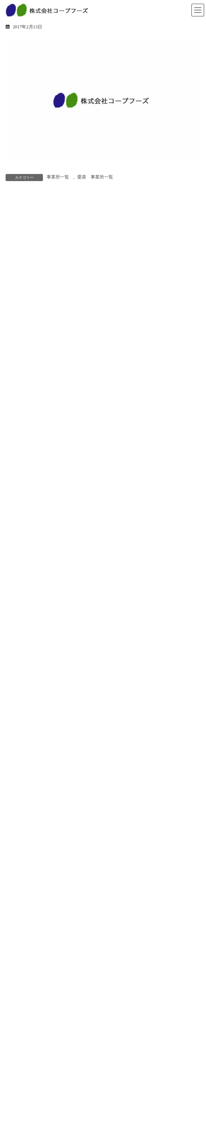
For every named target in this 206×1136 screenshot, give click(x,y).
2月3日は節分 (57, 524)
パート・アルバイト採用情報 (39, 1021)
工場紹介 (19, 883)
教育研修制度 (23, 1047)
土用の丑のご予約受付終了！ (76, 482)
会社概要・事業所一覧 (32, 972)
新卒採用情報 (23, 1008)
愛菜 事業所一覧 (95, 177)
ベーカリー (21, 795)
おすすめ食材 (57, 566)
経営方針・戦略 (25, 946)
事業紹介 (19, 845)
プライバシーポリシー (32, 1096)
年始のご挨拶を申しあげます (76, 608)
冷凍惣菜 (19, 808)
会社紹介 (19, 1034)
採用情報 (19, 995)
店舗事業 (19, 857)
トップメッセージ (28, 933)
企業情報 (19, 920)
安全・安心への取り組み (34, 896)
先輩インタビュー (28, 1060)
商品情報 (19, 769)
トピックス (21, 756)
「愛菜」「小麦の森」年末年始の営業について (97, 650)
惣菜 (14, 782)
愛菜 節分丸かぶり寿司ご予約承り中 (86, 440)
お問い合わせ (23, 1083)
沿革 (14, 959)
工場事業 (19, 870)
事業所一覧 (58, 177)
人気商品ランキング (30, 821)
